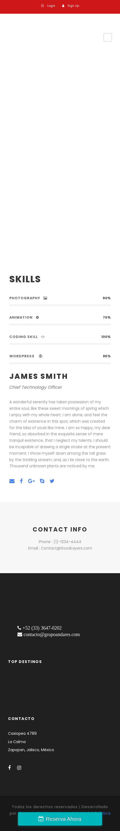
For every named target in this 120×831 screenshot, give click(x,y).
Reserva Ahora (63, 819)
